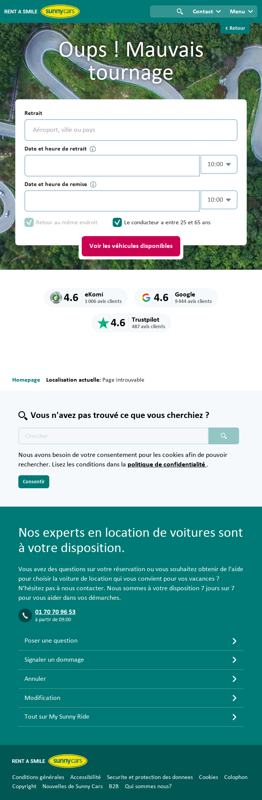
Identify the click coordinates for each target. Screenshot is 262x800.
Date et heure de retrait (60, 149)
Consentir (34, 481)
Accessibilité (85, 777)
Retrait (33, 113)
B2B (114, 786)
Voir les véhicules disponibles (131, 246)
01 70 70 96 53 (55, 612)
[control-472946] (112, 166)
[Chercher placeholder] (224, 436)
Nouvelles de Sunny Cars (72, 786)
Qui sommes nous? (148, 786)
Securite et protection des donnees (150, 777)
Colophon (235, 777)
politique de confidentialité (167, 464)
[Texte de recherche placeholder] (113, 436)
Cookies (208, 777)
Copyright (24, 786)
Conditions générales (38, 777)
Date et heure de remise (60, 184)
